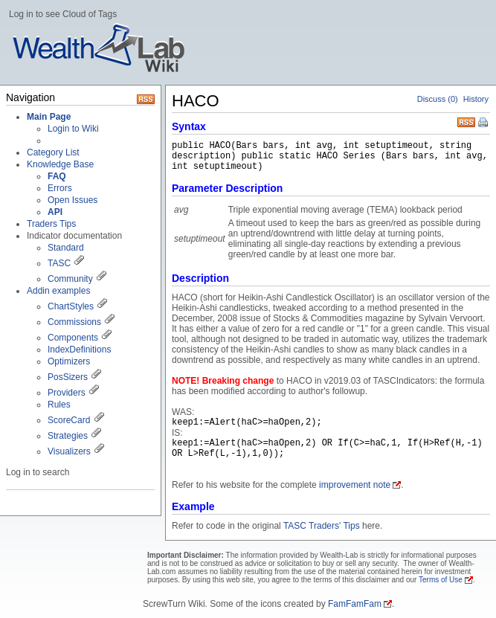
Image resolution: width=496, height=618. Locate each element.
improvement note (354, 485)
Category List (53, 152)
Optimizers (69, 361)
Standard (66, 247)
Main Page (49, 117)
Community (70, 279)
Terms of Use (441, 580)
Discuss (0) (437, 98)
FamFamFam (354, 604)
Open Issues (72, 200)
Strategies (68, 436)
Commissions (74, 322)
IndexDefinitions (79, 349)
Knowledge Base (60, 164)
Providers (67, 392)
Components (73, 337)
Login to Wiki (73, 128)
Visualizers (69, 451)
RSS (466, 121)
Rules (59, 404)
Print (484, 123)
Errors (60, 188)
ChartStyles (71, 306)
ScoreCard (69, 420)
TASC (59, 263)
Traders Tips (51, 224)
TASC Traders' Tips (321, 526)
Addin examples (58, 291)
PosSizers (68, 377)
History (476, 98)
